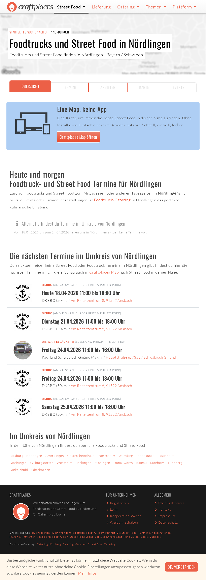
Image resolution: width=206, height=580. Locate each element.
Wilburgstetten (42, 463)
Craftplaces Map (104, 272)
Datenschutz (166, 522)
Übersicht (30, 86)
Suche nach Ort (38, 32)
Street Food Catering (101, 544)
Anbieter (107, 87)
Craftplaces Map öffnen (78, 137)
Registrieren (117, 503)
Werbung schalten (122, 522)
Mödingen (102, 463)
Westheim (64, 463)
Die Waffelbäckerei (58, 341)
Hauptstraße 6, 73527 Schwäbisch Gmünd (141, 357)
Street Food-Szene (82, 536)
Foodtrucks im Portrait (100, 532)
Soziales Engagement (108, 536)
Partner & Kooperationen (154, 532)
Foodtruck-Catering (112, 200)
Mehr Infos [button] (87, 573)
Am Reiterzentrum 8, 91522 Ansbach (101, 300)
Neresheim (107, 456)
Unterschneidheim (81, 456)
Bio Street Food (127, 532)
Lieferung (101, 6)
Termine (70, 87)
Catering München (75, 544)
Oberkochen (40, 470)
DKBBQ (47, 284)
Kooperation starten (123, 516)
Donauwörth (123, 463)
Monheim (157, 463)
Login (112, 509)
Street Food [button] (69, 6)
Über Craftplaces (169, 503)
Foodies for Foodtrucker (52, 536)
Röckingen (84, 463)
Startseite (17, 32)
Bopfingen (34, 456)
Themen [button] (154, 6)
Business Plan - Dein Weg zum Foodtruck (58, 532)
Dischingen (18, 463)
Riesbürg (16, 456)
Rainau (141, 463)
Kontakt (162, 509)
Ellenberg (175, 463)
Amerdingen (54, 456)
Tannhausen (145, 456)
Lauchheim (166, 456)
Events (178, 87)
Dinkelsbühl (19, 470)
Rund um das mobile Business (142, 536)
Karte (144, 87)
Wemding (125, 456)
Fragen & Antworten (22, 536)
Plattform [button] (183, 6)
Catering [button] (126, 6)
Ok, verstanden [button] (182, 567)
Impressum (164, 516)
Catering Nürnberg (49, 544)
